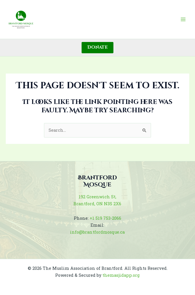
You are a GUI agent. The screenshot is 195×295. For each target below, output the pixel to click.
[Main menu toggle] (183, 19)
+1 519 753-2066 (105, 218)
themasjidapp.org (121, 275)
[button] (97, 47)
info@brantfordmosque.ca (97, 232)
